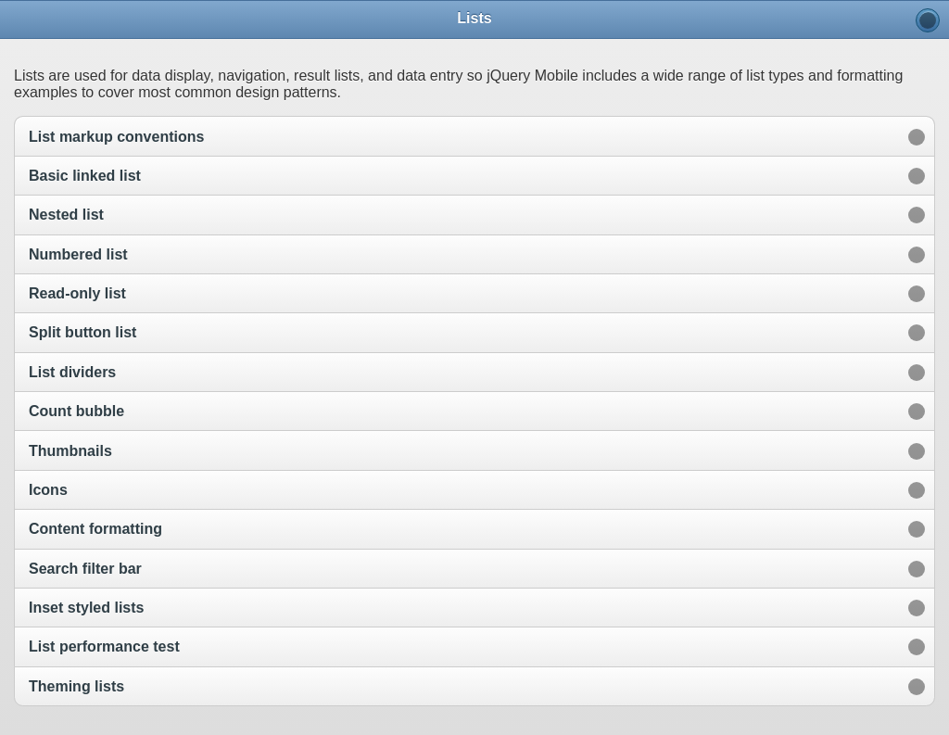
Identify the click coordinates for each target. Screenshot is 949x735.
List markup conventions (116, 137)
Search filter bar (85, 569)
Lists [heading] (474, 18)
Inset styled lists (87, 607)
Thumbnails (70, 451)
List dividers (72, 372)
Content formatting (95, 529)
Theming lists (76, 686)
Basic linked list (85, 176)
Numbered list (78, 254)
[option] (474, 135)
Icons (48, 490)
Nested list (66, 214)
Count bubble (76, 411)
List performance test (104, 646)
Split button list (82, 332)
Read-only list (77, 293)
